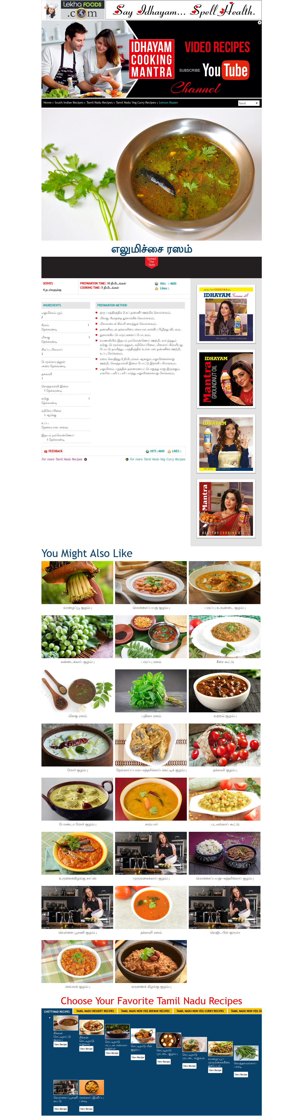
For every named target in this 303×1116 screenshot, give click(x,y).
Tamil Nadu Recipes (101, 102)
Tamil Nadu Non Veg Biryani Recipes (145, 1011)
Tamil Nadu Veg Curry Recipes (137, 102)
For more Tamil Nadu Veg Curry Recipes (155, 459)
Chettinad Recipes (57, 1012)
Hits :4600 (155, 451)
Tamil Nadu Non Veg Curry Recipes (200, 1011)
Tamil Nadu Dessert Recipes (95, 1011)
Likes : (174, 451)
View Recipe (60, 1044)
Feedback (53, 451)
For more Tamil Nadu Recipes (64, 459)
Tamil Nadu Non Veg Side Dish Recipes (256, 1011)
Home (49, 102)
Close (260, 22)
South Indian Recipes (70, 102)
